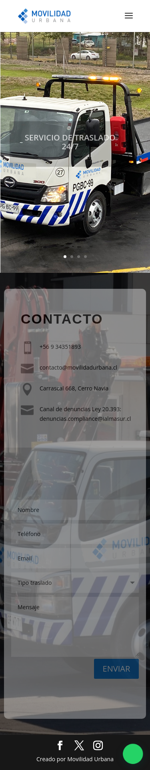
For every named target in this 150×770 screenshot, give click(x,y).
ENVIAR (116, 668)
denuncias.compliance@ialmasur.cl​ (85, 418)
